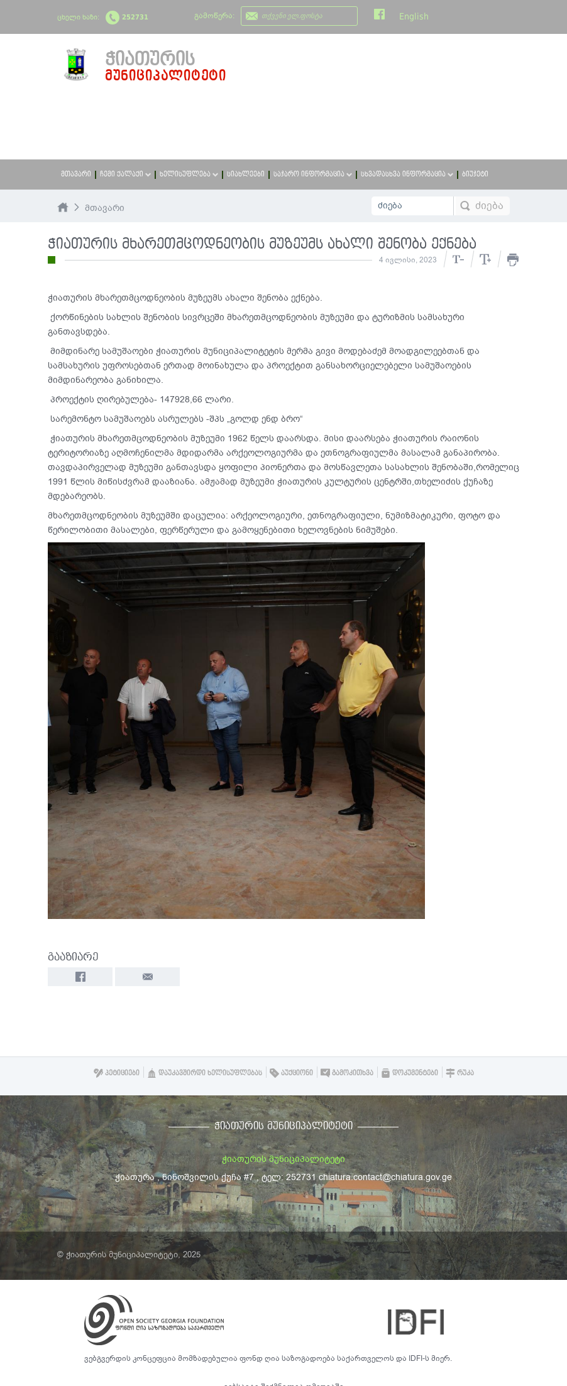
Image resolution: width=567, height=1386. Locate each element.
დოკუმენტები (409, 1073)
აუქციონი (291, 1073)
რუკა (460, 1073)
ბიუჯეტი (475, 174)
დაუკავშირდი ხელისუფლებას (204, 1073)
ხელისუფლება (189, 174)
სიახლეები (246, 174)
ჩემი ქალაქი (125, 174)
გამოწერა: (214, 16)
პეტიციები (117, 1073)
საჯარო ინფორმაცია (312, 174)
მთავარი (76, 174)
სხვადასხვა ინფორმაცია (407, 174)
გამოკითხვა (347, 1073)
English (414, 16)
